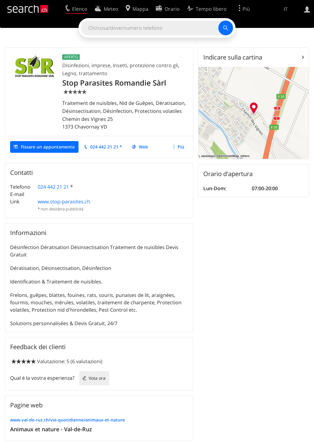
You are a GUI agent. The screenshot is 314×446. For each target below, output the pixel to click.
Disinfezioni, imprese (86, 65)
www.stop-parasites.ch (64, 201)
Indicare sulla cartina (232, 57)
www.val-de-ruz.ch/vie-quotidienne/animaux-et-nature (67, 420)
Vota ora (97, 378)
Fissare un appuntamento (48, 147)
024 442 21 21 (53, 186)
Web (143, 147)
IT (286, 9)
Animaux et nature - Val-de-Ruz (51, 429)
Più (181, 147)
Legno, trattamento (84, 73)
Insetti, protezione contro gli (145, 65)
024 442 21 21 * (106, 147)
